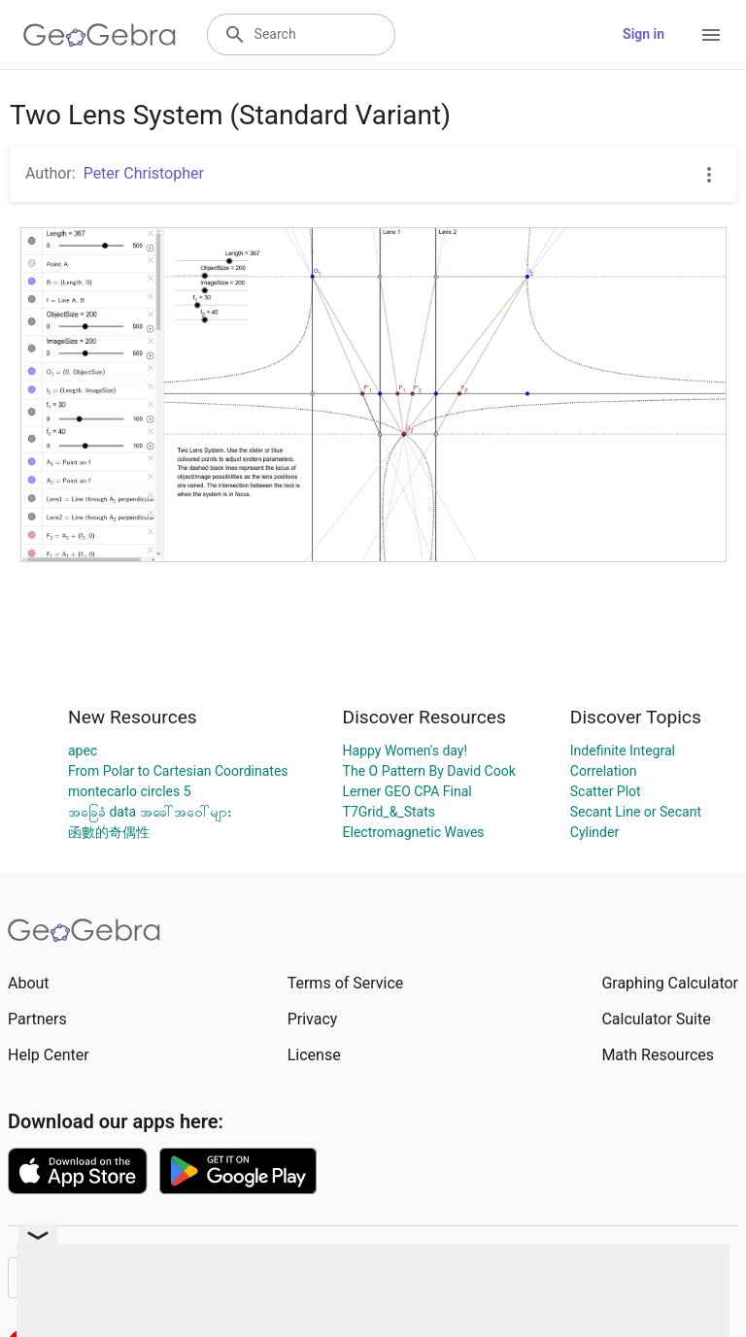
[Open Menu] (711, 35)
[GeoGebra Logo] (99, 35)
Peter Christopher (144, 173)
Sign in (643, 34)
